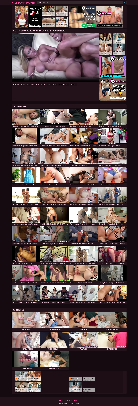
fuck (32, 84)
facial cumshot (63, 84)
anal (37, 84)
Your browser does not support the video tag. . (55, 57)
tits (28, 84)
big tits (54, 84)
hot (49, 84)
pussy (23, 84)
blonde (43, 84)
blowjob (16, 84)
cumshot (73, 84)
